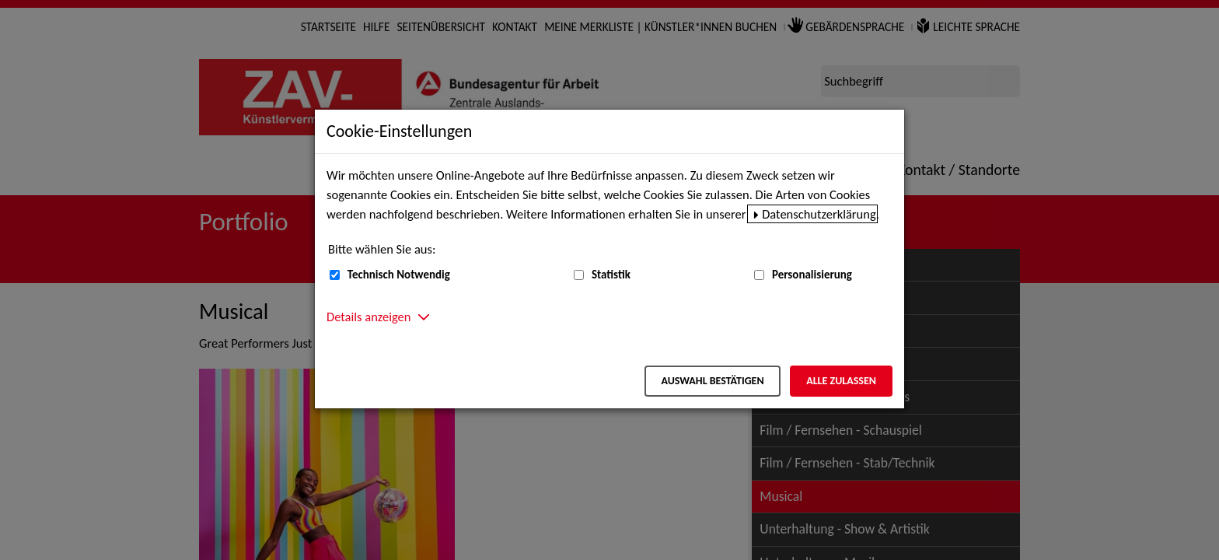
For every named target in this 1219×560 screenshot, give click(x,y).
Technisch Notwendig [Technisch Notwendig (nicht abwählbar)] (399, 275)
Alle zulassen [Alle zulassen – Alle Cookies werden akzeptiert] (841, 380)
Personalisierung (812, 275)
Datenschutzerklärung (819, 214)
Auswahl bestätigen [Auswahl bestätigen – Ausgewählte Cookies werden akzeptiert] (712, 380)
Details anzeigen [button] (368, 316)
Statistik (611, 275)
